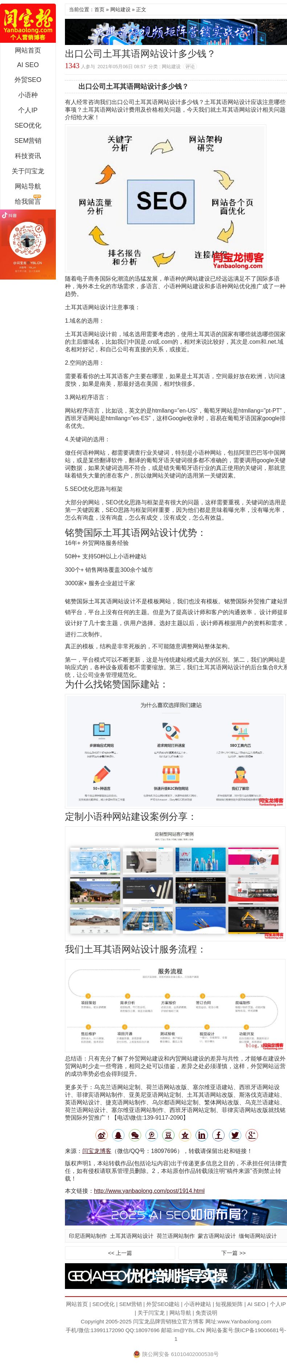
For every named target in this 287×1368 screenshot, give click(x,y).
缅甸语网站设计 (258, 1236)
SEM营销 (27, 140)
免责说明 (206, 1313)
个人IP (27, 110)
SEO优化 (28, 125)
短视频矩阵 (229, 1304)
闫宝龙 (28, 23)
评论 (190, 66)
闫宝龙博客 (96, 1151)
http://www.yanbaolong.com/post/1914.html (149, 1191)
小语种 (28, 95)
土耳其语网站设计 (131, 1236)
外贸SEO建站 (163, 1304)
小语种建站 (197, 1304)
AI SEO (28, 65)
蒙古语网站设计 (217, 1236)
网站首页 (28, 50)
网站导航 (28, 186)
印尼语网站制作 (88, 1236)
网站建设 (120, 9)
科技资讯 (28, 156)
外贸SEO (28, 79)
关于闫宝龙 (28, 171)
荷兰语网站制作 (176, 1236)
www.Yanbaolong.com (244, 1321)
